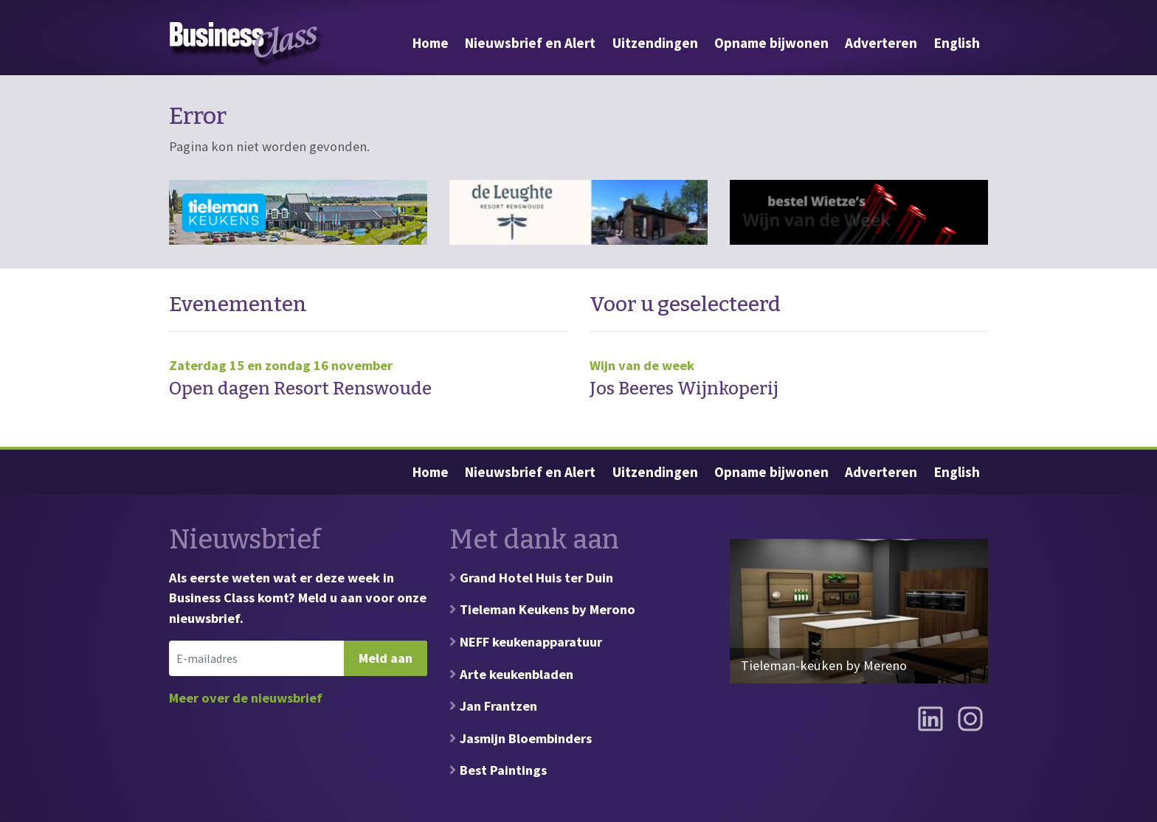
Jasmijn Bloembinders (526, 738)
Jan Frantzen (498, 705)
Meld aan (385, 657)
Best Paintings (503, 770)
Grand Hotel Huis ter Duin (536, 577)
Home (430, 43)
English (957, 43)
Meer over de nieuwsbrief (245, 697)
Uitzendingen (655, 43)
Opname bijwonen (771, 43)
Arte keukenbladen (516, 674)
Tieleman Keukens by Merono (547, 609)
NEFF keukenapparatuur (531, 641)
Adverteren (881, 43)
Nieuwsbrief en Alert (530, 43)
